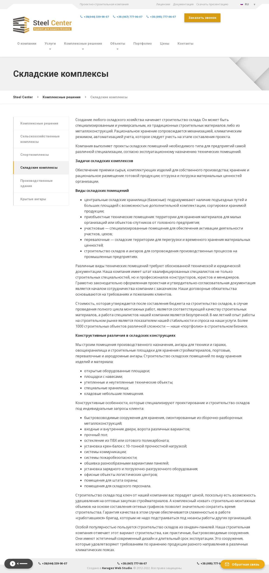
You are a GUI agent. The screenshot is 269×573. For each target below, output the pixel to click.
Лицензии (163, 4)
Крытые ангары (33, 199)
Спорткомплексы (34, 155)
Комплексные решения (83, 44)
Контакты (185, 44)
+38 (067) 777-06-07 (127, 16)
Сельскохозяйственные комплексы (40, 139)
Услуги (50, 44)
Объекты (117, 44)
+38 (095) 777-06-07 (161, 16)
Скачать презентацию (212, 4)
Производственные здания (36, 183)
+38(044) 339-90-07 (94, 16)
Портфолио (142, 44)
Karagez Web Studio (117, 568)
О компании (26, 44)
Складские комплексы (39, 168)
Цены (164, 44)
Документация (183, 4)
